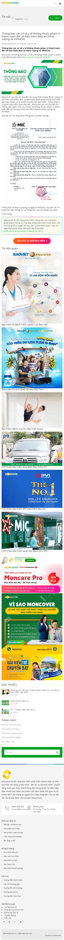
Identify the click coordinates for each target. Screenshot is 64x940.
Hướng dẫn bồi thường (13, 888)
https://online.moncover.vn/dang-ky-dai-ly (23, 231)
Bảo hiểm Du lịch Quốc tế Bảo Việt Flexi (23, 389)
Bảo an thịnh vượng (30, 57)
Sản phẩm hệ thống (10, 729)
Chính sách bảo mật (25, 934)
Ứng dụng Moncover (14, 910)
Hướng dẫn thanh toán (13, 880)
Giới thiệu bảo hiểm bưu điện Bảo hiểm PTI (24, 467)
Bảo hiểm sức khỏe (11, 856)
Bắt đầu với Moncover (11, 725)
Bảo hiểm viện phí (11, 852)
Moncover (6, 781)
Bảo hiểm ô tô (9, 864)
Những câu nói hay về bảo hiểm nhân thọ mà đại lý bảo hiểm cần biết (34, 691)
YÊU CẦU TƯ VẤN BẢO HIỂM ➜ (32, 241)
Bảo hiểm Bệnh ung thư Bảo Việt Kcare (22, 429)
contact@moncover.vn (19, 810)
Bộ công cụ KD (8, 742)
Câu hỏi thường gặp (12, 884)
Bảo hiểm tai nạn (10, 860)
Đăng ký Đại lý (11, 913)
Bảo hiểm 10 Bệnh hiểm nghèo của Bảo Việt (25, 325)
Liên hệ (51, 18)
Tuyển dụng (10, 915)
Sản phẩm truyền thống (12, 733)
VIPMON (46, 57)
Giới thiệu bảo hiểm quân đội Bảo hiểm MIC (25, 551)
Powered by (49, 936)
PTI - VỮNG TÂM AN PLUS (22, 710)
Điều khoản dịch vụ (19, 701)
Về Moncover (10, 907)
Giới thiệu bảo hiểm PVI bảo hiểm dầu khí (23, 509)
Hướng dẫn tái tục (11, 892)
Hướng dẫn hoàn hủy (12, 896)
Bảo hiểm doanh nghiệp (13, 868)
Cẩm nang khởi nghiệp (11, 737)
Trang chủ (18, 19)
